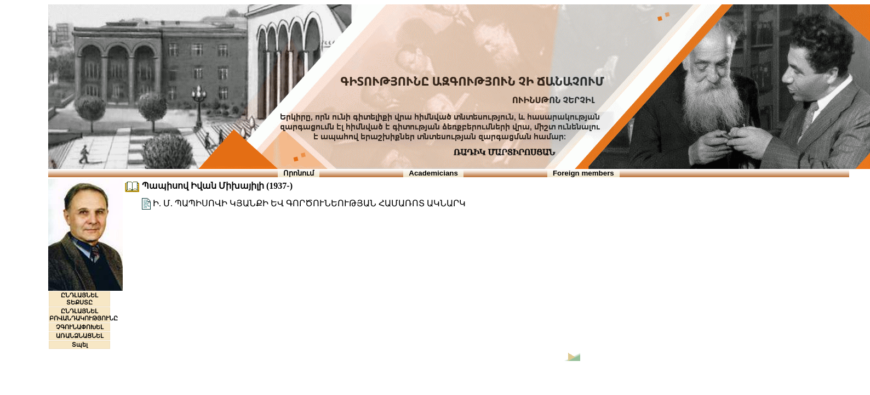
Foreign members (583, 173)
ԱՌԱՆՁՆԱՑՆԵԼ (80, 335)
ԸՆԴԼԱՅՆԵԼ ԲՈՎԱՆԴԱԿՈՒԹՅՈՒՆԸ (83, 314)
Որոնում (298, 173)
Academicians (433, 173)
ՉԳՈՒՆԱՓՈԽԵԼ (80, 327)
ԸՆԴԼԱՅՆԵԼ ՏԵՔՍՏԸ (79, 299)
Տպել (80, 344)
